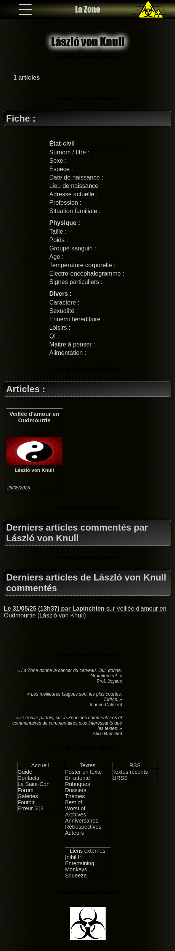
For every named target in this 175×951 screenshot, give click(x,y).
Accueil (40, 765)
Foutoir (26, 802)
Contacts (28, 778)
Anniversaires (81, 821)
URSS (120, 778)
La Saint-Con (34, 784)
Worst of (75, 808)
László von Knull (34, 470)
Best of (73, 802)
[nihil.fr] (74, 857)
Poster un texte (83, 772)
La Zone (87, 9)
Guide (25, 772)
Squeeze (76, 875)
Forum (26, 790)
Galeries (28, 796)
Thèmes (75, 796)
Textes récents (130, 772)
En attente (77, 778)
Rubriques (77, 784)
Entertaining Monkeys (80, 866)
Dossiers (76, 790)
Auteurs (74, 833)
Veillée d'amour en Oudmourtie (34, 417)
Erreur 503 (30, 808)
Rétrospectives (83, 827)
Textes (88, 765)
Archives (75, 814)
